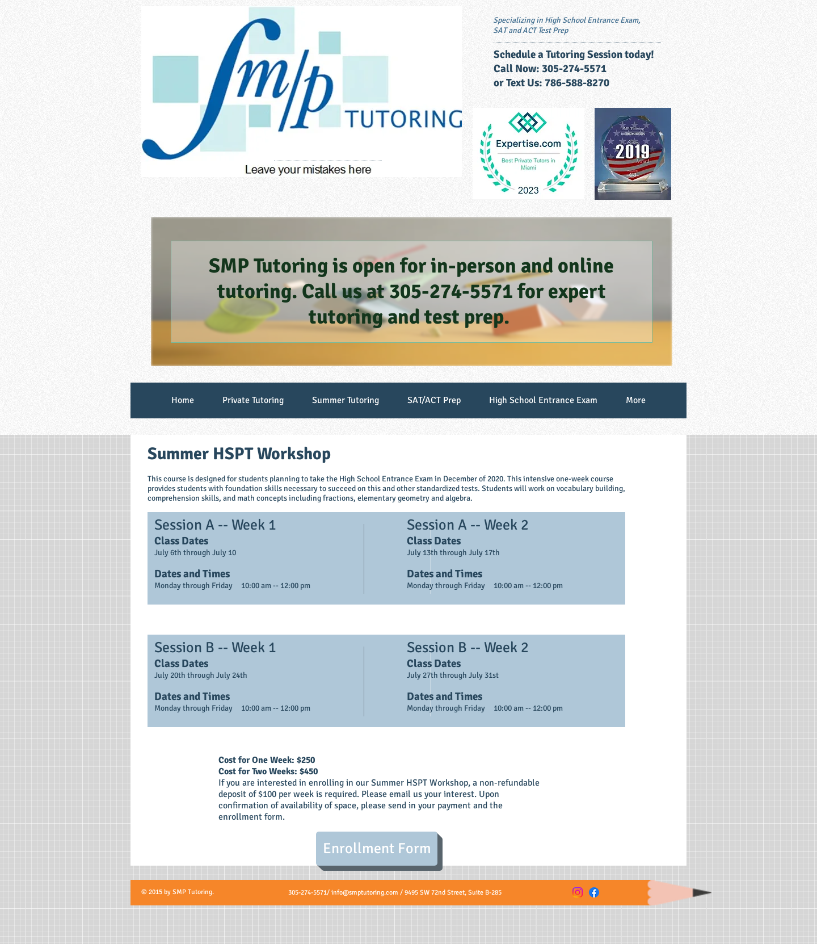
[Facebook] (594, 892)
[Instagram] (577, 892)
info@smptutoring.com (364, 892)
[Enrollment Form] (376, 849)
